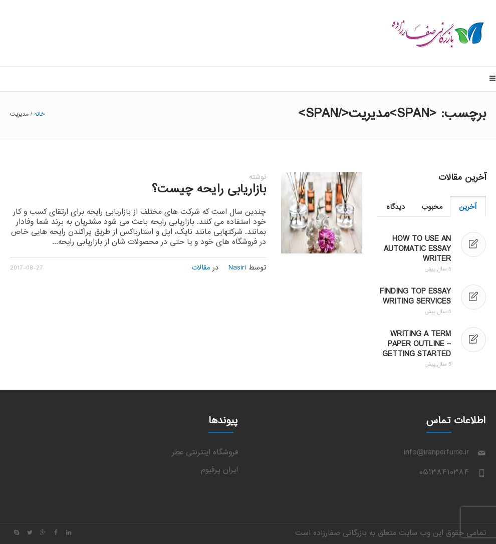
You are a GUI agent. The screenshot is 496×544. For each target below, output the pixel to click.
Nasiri (237, 268)
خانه (39, 114)
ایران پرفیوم (219, 470)
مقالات (200, 268)
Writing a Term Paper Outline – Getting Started (416, 344)
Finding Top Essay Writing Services (415, 297)
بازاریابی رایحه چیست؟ (209, 189)
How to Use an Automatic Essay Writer (417, 249)
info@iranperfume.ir (436, 452)
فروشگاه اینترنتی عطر (205, 452)
